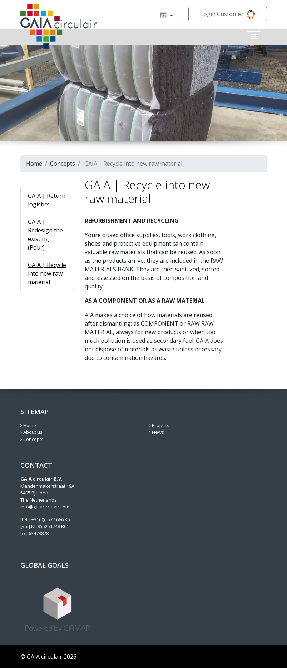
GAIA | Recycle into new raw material (47, 273)
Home (34, 163)
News (156, 432)
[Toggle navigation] (253, 36)
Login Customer (227, 14)
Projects (159, 425)
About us (31, 432)
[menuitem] (163, 16)
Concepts (62, 163)
